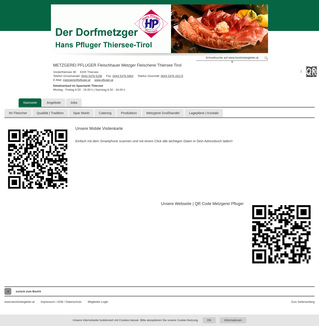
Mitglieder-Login (98, 301)
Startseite (30, 102)
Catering (105, 113)
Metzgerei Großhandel (162, 113)
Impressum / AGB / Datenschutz (61, 301)
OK (209, 320)
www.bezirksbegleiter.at (19, 301)
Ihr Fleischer (18, 113)
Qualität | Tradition (50, 113)
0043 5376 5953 (123, 76)
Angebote (54, 102)
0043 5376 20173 (172, 76)
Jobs (74, 102)
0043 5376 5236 (91, 76)
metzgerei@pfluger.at (76, 80)
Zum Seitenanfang (303, 301)
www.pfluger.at (103, 80)
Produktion (129, 113)
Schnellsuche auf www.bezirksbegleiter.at (232, 57)
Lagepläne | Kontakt (203, 113)
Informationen (233, 320)
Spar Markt (81, 113)
